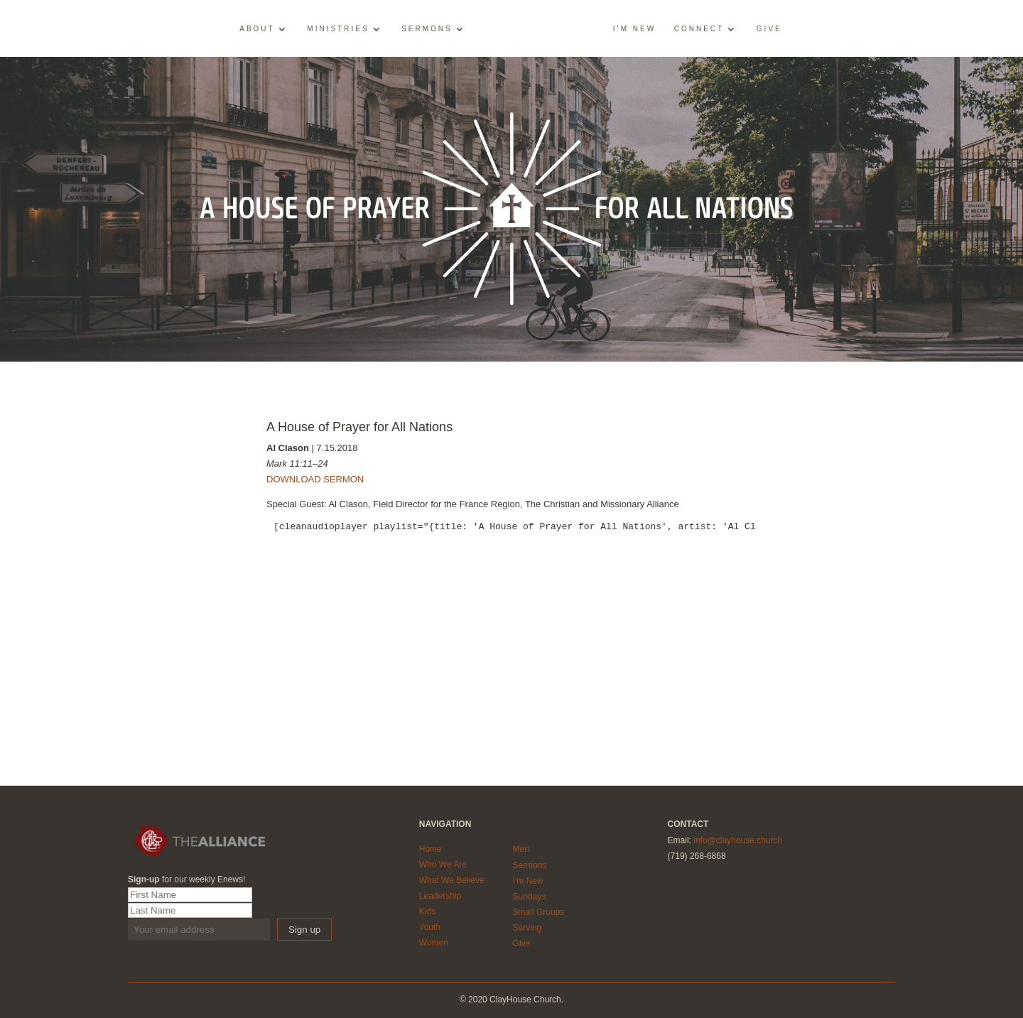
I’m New (634, 29)
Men (521, 849)
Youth (429, 927)
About (256, 29)
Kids (427, 911)
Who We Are (443, 865)
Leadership (440, 896)
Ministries (338, 29)
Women (433, 943)
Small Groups (539, 912)
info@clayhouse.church (737, 840)
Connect (699, 29)
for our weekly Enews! (186, 879)
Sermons (427, 29)
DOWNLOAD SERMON (315, 479)
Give (769, 29)
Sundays (529, 896)
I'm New (528, 881)
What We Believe (452, 880)
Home (430, 849)
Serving (527, 928)
